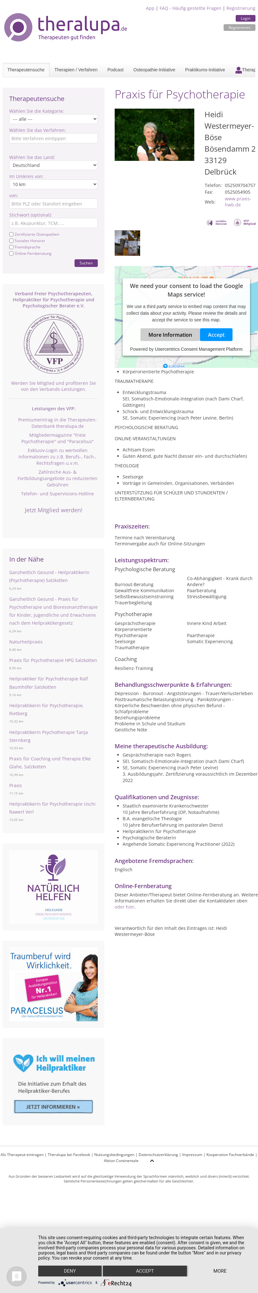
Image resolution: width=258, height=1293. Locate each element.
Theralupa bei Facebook (69, 1154)
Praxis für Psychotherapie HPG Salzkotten (53, 660)
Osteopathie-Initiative (154, 69)
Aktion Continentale (121, 1160)
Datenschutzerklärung (158, 1154)
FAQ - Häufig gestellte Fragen (190, 8)
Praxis (15, 785)
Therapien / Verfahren (75, 69)
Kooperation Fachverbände (230, 1154)
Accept (216, 334)
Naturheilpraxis (26, 642)
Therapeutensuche (26, 69)
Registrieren (239, 27)
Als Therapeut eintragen (22, 1154)
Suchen (86, 263)
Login (245, 18)
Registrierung (240, 8)
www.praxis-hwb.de (238, 202)
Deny (70, 1271)
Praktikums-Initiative (205, 69)
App (150, 8)
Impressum (192, 1154)
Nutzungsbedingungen (114, 1154)
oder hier (124, 907)
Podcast (115, 69)
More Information (170, 334)
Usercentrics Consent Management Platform (198, 348)
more (219, 1271)
